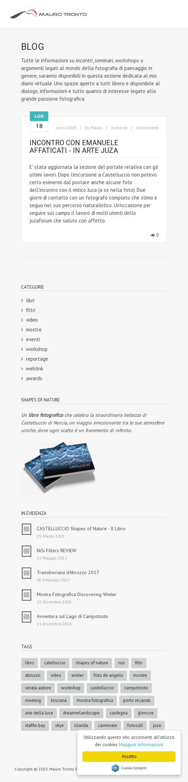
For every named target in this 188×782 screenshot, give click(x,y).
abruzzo (33, 675)
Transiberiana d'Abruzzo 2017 (68, 572)
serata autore (38, 688)
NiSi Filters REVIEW (56, 550)
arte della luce (39, 713)
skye (59, 725)
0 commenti (147, 127)
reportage (37, 358)
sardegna (119, 713)
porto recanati (137, 700)
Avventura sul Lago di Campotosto (72, 616)
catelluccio (55, 663)
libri (30, 300)
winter (77, 675)
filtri (30, 310)
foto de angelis (108, 675)
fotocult (135, 725)
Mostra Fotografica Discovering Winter (77, 594)
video (32, 319)
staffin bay (35, 725)
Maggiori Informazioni (141, 744)
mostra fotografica (95, 700)
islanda (81, 725)
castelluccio (102, 688)
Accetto (129, 756)
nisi (121, 663)
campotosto (136, 688)
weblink (34, 368)
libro (29, 663)
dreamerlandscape (81, 713)
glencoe (146, 713)
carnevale (107, 725)
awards (34, 378)
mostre (34, 329)
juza (157, 725)
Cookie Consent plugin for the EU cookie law (129, 768)
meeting (33, 700)
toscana (59, 700)
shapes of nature (92, 663)
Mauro (96, 127)
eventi (121, 127)
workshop (37, 349)
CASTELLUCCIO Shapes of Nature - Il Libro (81, 528)
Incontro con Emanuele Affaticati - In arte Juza (73, 147)
